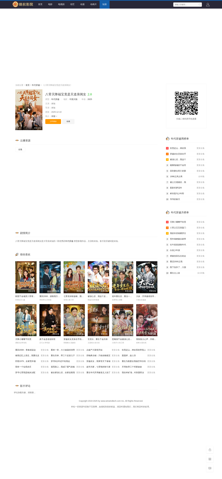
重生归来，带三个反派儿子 (67, 355)
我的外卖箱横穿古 (185, 233)
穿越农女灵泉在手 (185, 154)
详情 (54, 116)
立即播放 (53, 121)
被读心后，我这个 (185, 159)
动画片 (93, 4)
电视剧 (61, 4)
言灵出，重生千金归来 (98, 339)
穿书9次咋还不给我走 (67, 361)
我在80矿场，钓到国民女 (138, 372)
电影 (50, 4)
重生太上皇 (185, 273)
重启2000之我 (185, 261)
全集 (20, 149)
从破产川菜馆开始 (103, 350)
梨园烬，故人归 (138, 355)
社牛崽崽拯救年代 (185, 244)
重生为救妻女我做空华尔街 (138, 361)
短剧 (104, 4)
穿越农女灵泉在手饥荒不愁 (76, 339)
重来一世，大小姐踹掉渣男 (67, 350)
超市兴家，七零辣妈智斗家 (103, 366)
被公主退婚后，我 (185, 182)
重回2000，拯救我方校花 (50, 296)
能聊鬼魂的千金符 (185, 165)
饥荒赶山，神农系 (185, 148)
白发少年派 (185, 250)
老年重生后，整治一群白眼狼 (125, 296)
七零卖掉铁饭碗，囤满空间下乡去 (79, 296)
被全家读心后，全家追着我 (67, 372)
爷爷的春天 (185, 199)
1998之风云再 (185, 176)
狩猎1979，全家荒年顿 (32, 361)
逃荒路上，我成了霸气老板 (67, 366)
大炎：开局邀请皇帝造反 (147, 296)
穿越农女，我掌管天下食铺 (103, 361)
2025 (90, 99)
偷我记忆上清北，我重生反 (32, 355)
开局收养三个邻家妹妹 (138, 366)
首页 (40, 4)
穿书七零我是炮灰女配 (32, 372)
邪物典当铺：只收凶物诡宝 (103, 355)
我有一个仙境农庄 (32, 366)
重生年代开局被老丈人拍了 (103, 372)
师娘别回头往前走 (185, 256)
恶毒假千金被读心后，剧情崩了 (126, 339)
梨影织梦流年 (185, 187)
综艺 (72, 4)
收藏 (68, 121)
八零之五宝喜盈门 (185, 227)
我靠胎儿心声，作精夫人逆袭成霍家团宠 (154, 339)
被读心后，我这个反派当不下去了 (103, 296)
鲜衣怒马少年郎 (185, 193)
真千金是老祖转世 (47, 339)
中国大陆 (73, 99)
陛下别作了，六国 (185, 267)
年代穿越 (36, 85)
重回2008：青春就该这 (32, 350)
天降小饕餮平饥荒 (23, 339)
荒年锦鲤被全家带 (185, 239)
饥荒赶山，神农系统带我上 (138, 350)
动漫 (82, 4)
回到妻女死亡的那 (185, 171)
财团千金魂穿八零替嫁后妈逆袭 (29, 296)
